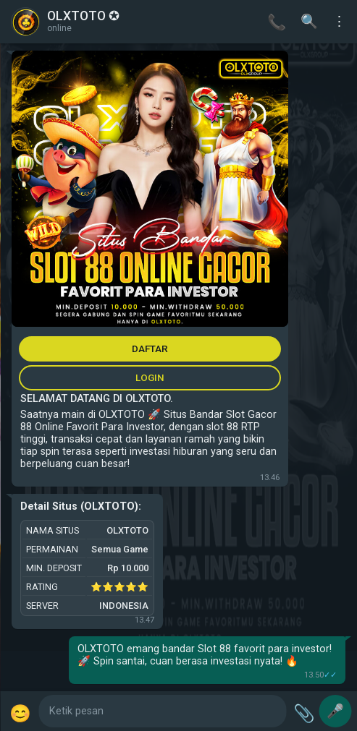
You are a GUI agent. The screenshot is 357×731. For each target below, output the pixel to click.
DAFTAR (150, 348)
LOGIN (149, 377)
